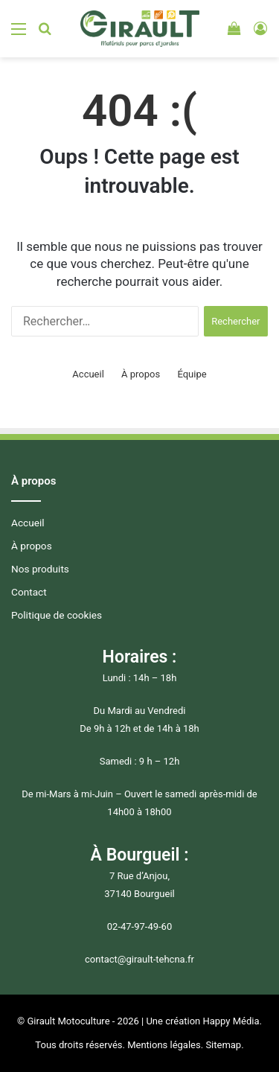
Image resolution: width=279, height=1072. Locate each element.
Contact (29, 592)
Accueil (87, 374)
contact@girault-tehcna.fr (139, 959)
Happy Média (230, 1021)
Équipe (191, 374)
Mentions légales (164, 1044)
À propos (140, 374)
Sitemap (223, 1044)
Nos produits (40, 569)
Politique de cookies (56, 615)
